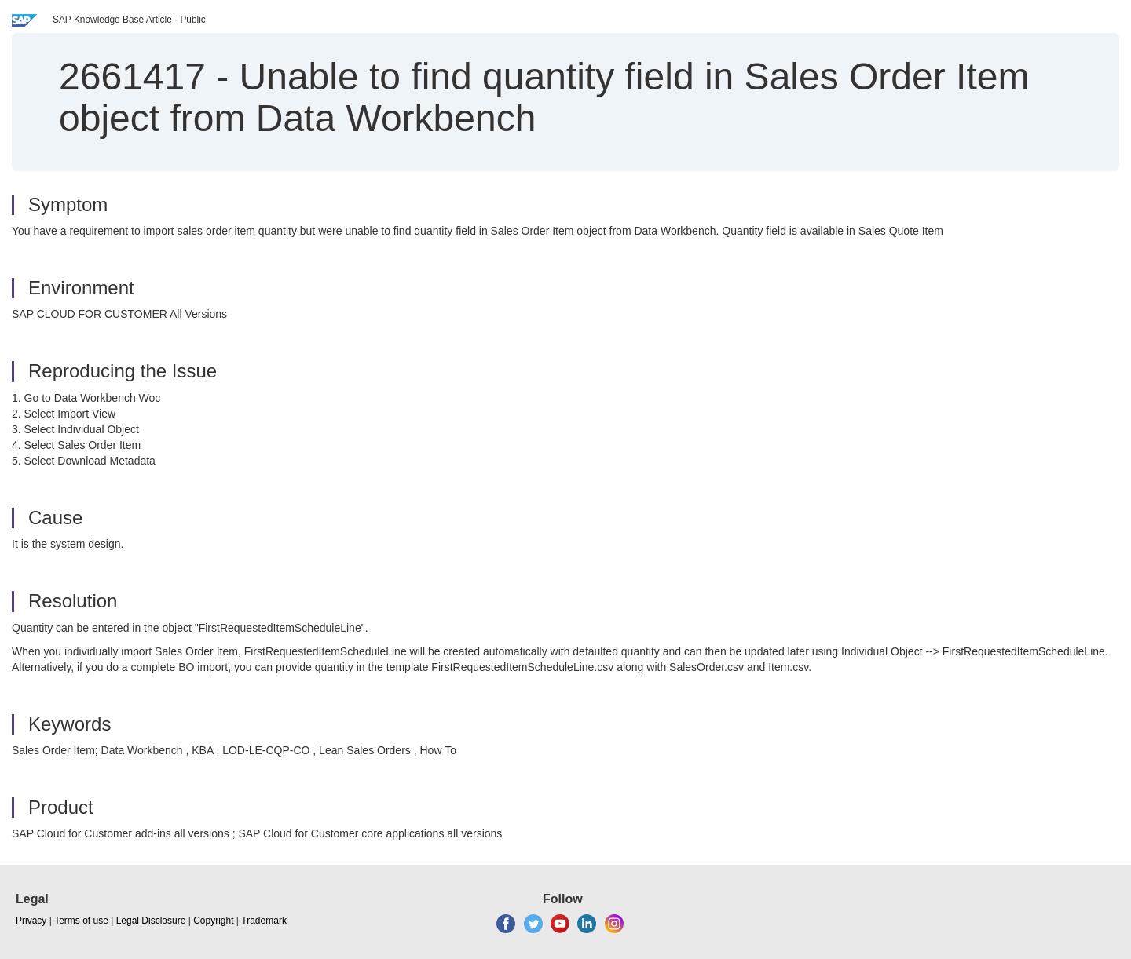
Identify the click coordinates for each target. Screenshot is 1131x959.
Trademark (264, 920)
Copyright (213, 920)
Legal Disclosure (151, 920)
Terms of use (81, 920)
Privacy (31, 920)
